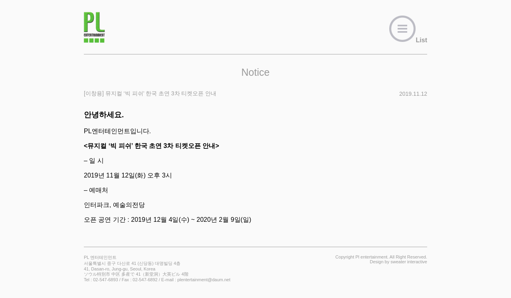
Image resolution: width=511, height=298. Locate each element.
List (408, 40)
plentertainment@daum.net (203, 279)
